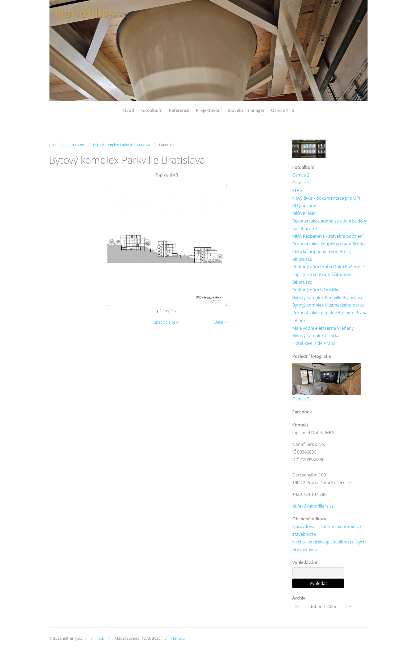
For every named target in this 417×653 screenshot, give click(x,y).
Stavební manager (246, 110)
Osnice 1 (300, 183)
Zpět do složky (166, 322)
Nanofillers (88, 12)
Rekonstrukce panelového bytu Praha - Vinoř (330, 316)
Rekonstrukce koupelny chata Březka (329, 244)
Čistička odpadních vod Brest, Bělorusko (321, 255)
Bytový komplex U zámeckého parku (328, 305)
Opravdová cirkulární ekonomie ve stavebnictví (326, 530)
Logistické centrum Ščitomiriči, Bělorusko (322, 278)
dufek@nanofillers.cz (312, 506)
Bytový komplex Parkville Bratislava (121, 144)
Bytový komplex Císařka (315, 336)
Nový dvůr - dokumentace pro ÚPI (326, 198)
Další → (221, 322)
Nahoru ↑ (179, 638)
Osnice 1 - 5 (282, 110)
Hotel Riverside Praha (314, 343)
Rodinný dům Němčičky (315, 290)
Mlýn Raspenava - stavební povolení (328, 236)
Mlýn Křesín (304, 213)
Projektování (209, 110)
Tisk (100, 638)
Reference (179, 110)
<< (297, 607)
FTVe (297, 190)
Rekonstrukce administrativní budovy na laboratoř (329, 225)
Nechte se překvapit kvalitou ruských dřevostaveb (329, 546)
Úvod (128, 110)
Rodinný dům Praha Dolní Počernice (328, 267)
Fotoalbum (151, 110)
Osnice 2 (300, 175)
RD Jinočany (304, 205)
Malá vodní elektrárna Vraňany (323, 328)
